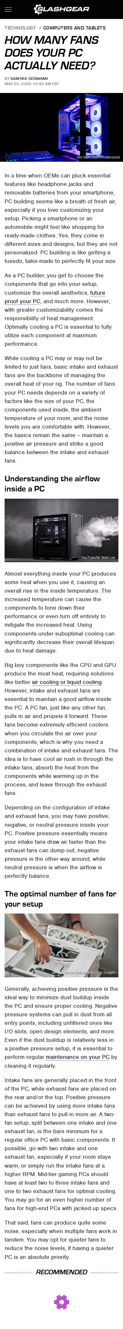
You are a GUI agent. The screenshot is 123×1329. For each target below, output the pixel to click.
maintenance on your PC (78, 1057)
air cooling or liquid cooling (67, 682)
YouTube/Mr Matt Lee (98, 558)
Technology (20, 28)
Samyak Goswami (29, 78)
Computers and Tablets (74, 28)
